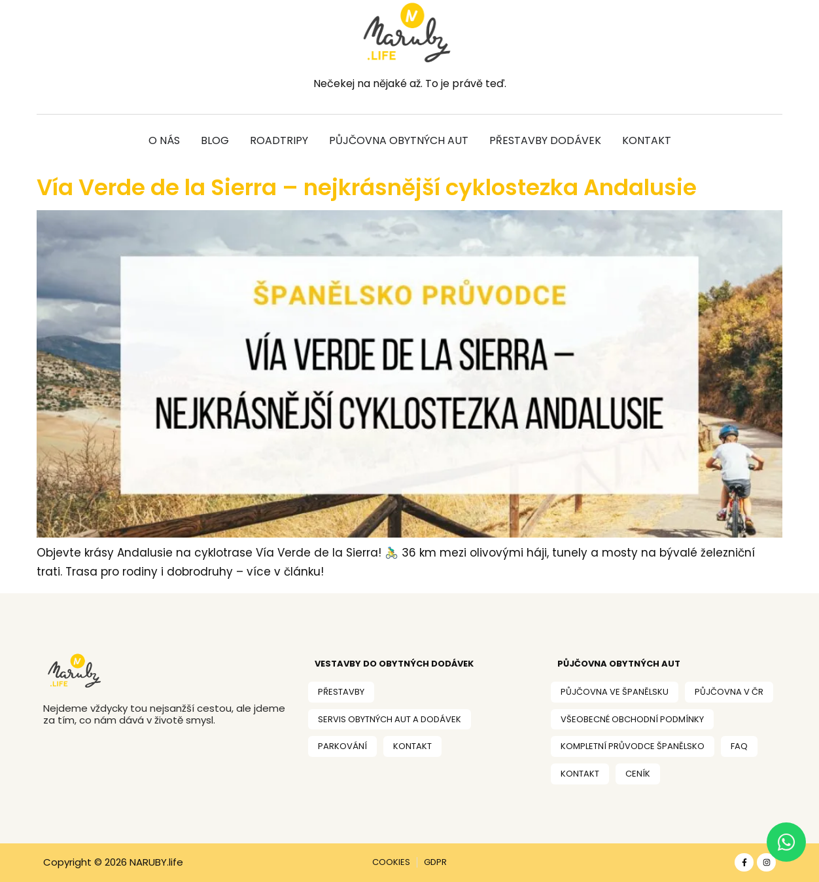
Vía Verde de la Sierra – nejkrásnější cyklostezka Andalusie (367, 187)
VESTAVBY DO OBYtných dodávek (394, 663)
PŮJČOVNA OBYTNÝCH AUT (618, 663)
